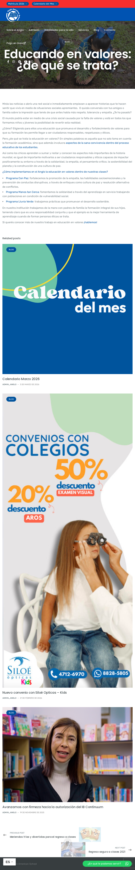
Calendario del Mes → (45, 3)
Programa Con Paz (17, 178)
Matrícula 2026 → (17, 3)
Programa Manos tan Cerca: (23, 192)
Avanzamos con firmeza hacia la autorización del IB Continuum (52, 807)
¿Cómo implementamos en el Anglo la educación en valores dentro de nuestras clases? (55, 171)
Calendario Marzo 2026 (21, 379)
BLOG (11, 249)
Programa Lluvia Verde (19, 201)
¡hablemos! (90, 222)
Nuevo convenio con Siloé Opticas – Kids (34, 692)
